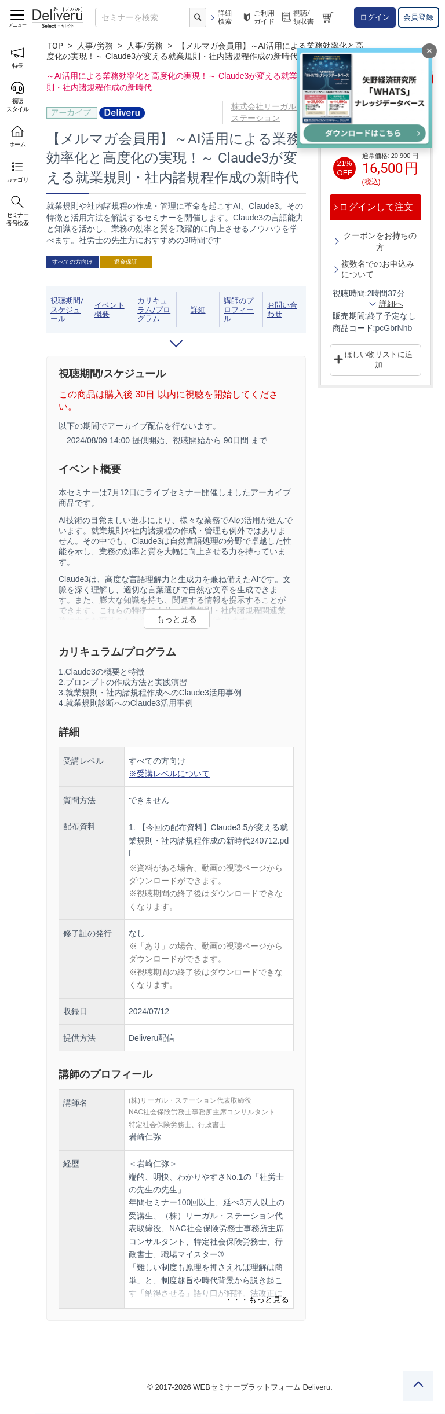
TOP (55, 45)
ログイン (375, 17)
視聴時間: (350, 292)
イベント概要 (109, 310)
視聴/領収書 (297, 17)
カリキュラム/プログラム (153, 309)
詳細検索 (220, 17)
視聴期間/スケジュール (66, 309)
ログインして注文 (376, 206)
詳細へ (391, 303)
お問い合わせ (282, 310)
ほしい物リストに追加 (379, 359)
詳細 (198, 309)
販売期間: (350, 315)
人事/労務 (95, 45)
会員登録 (418, 17)
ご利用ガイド (258, 17)
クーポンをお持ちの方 (380, 240)
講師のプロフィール (239, 309)
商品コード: (354, 327)
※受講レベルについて (169, 773)
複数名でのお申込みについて (377, 268)
